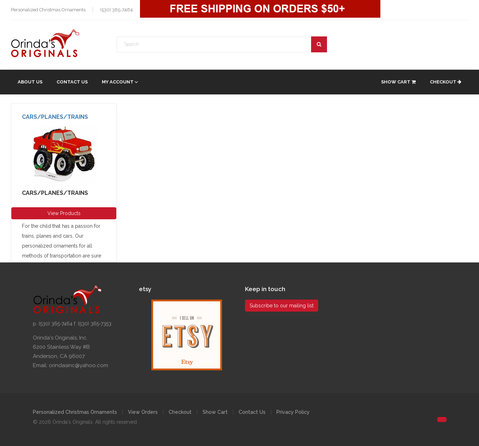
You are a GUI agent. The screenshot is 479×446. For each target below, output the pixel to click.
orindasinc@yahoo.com (78, 365)
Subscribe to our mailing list (282, 305)
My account (118, 82)
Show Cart (398, 82)
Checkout (445, 82)
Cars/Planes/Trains (55, 117)
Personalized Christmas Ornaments (75, 412)
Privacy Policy (293, 412)
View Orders (143, 412)
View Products (64, 213)
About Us (30, 82)
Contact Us (72, 82)
